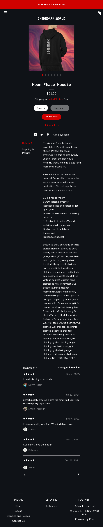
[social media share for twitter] (42, 134)
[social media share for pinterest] (48, 134)
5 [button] (54, 75)
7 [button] (60, 75)
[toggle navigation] (5, 12)
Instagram (51, 505)
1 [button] (42, 75)
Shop (18, 505)
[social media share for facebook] (35, 134)
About (18, 510)
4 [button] (51, 75)
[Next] (78, 474)
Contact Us (18, 520)
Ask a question (61, 134)
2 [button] (45, 75)
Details (27, 142)
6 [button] (57, 75)
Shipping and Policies (18, 515)
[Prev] (24, 475)
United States (55, 99)
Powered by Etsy (84, 519)
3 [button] (48, 75)
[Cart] (99, 13)
